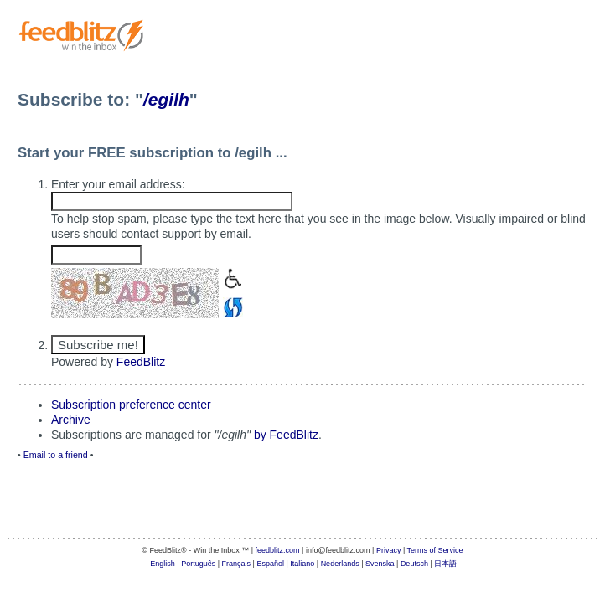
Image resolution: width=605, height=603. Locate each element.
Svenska (380, 563)
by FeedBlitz (286, 434)
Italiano (302, 563)
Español (270, 563)
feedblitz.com (278, 550)
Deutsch (414, 563)
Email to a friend (55, 455)
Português (198, 563)
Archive (70, 419)
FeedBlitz (140, 361)
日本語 (445, 563)
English (162, 563)
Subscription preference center (131, 404)
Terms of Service (435, 550)
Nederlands (340, 563)
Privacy (388, 550)
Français (236, 563)
